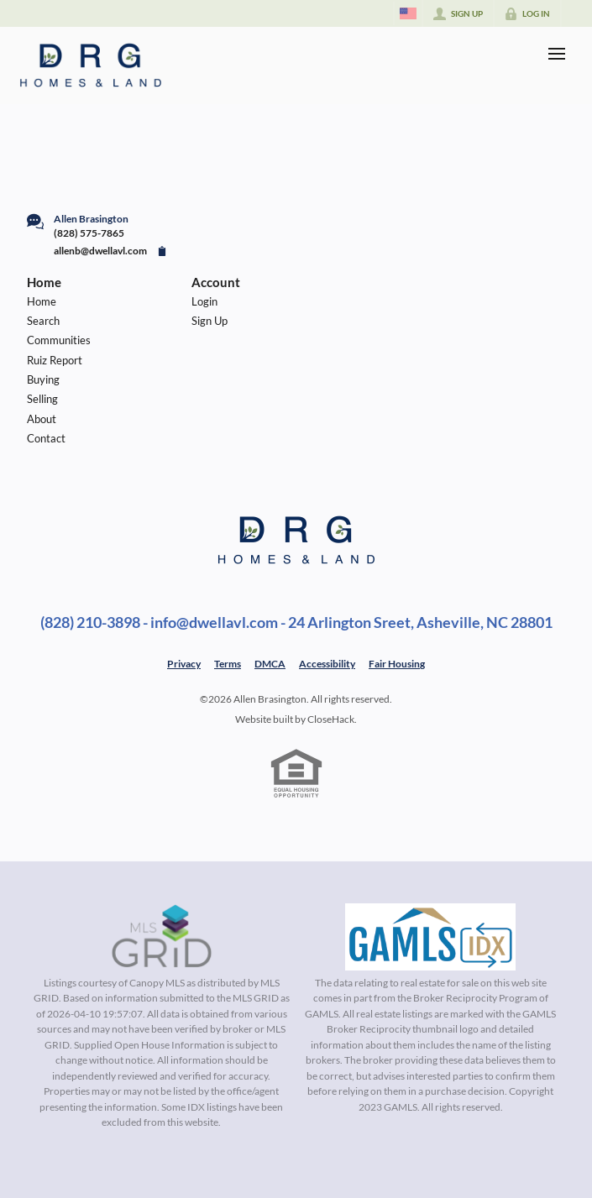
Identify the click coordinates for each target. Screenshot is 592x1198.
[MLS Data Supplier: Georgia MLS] (430, 937)
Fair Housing (397, 663)
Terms (227, 663)
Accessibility (327, 663)
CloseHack (330, 719)
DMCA (270, 663)
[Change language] (408, 13)
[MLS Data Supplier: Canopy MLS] (162, 937)
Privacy (184, 663)
